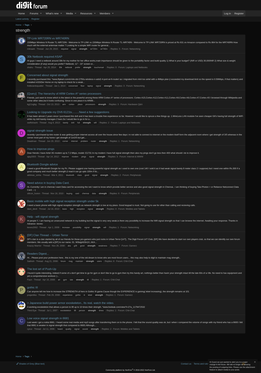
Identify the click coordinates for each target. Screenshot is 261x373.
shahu (30, 67)
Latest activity (22, 19)
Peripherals (135, 175)
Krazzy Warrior (34, 245)
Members (105, 13)
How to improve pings (40, 149)
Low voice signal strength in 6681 (48, 318)
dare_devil (32, 209)
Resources (86, 13)
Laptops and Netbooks (136, 67)
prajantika (31, 295)
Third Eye (31, 310)
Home (21, 13)
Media (69, 13)
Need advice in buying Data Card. (48, 183)
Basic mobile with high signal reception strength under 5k (63, 201)
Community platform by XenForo (130, 370)
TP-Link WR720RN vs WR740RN (48, 38)
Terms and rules (201, 364)
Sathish (30, 261)
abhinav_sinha (34, 175)
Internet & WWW (135, 156)
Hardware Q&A (135, 104)
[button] (41, 13)
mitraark (31, 49)
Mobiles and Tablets (135, 209)
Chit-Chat (128, 261)
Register (35, 19)
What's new (52, 13)
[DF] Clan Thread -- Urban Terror (47, 235)
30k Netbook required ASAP (44, 56)
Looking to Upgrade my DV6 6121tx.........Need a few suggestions (68, 112)
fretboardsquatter (35, 86)
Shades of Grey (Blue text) (30, 364)
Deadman (31, 141)
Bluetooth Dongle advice (42, 164)
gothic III (32, 287)
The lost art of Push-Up (41, 269)
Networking (135, 49)
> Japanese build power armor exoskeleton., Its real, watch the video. (70, 303)
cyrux (29, 329)
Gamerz (133, 245)
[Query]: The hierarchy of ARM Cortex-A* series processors (64, 93)
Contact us (186, 364)
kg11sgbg (31, 104)
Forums (34, 13)
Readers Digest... (38, 253)
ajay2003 (31, 156)
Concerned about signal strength (47, 75)
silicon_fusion (33, 193)
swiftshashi (32, 122)
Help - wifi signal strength (43, 216)
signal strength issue (40, 130)
